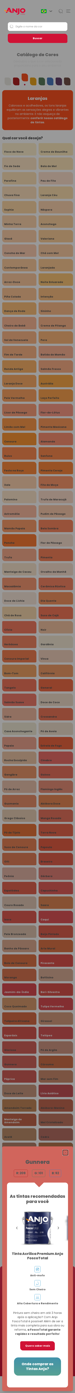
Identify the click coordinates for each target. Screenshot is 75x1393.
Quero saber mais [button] (37, 1345)
